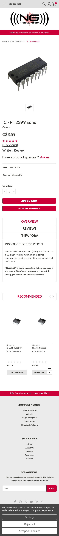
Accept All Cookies (29, 531)
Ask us (44, 157)
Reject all (29, 524)
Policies (29, 458)
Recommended (29, 296)
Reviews (30, 228)
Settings (29, 517)
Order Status (29, 421)
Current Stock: (12, 174)
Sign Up (33, 417)
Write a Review (13, 150)
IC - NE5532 (38, 351)
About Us (29, 448)
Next (53, 297)
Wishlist (29, 414)
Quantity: (7, 185)
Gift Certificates (29, 410)
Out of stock (17, 372)
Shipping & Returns (29, 425)
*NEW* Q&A (29, 235)
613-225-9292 (15, 4)
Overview (29, 221)
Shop (29, 444)
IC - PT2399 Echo (33, 41)
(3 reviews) (10, 145)
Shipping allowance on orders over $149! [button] (29, 32)
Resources (29, 455)
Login (24, 417)
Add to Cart (39, 372)
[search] (43, 4)
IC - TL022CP (14, 351)
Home (4, 41)
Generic (6, 127)
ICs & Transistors (16, 41)
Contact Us (29, 451)
